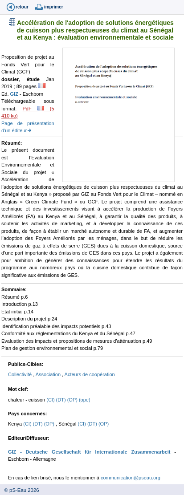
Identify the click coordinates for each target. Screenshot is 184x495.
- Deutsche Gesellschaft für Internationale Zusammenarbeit (93, 451)
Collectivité (20, 374)
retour (22, 6)
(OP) (73, 399)
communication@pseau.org (130, 477)
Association (49, 374)
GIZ (15, 94)
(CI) (51, 399)
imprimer (53, 6)
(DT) (61, 399)
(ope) (84, 399)
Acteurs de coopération (90, 374)
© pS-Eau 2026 (19, 490)
